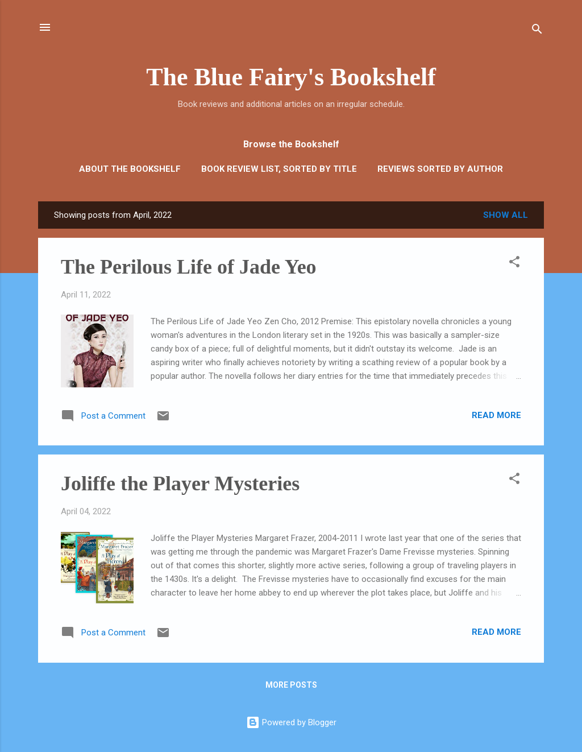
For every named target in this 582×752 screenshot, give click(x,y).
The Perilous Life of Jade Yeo (189, 266)
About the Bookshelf (130, 169)
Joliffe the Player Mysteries (180, 483)
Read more (496, 415)
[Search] (537, 31)
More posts (291, 684)
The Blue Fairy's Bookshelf (291, 77)
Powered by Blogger (291, 722)
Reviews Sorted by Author (440, 169)
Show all (505, 215)
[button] (514, 263)
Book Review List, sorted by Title (279, 169)
